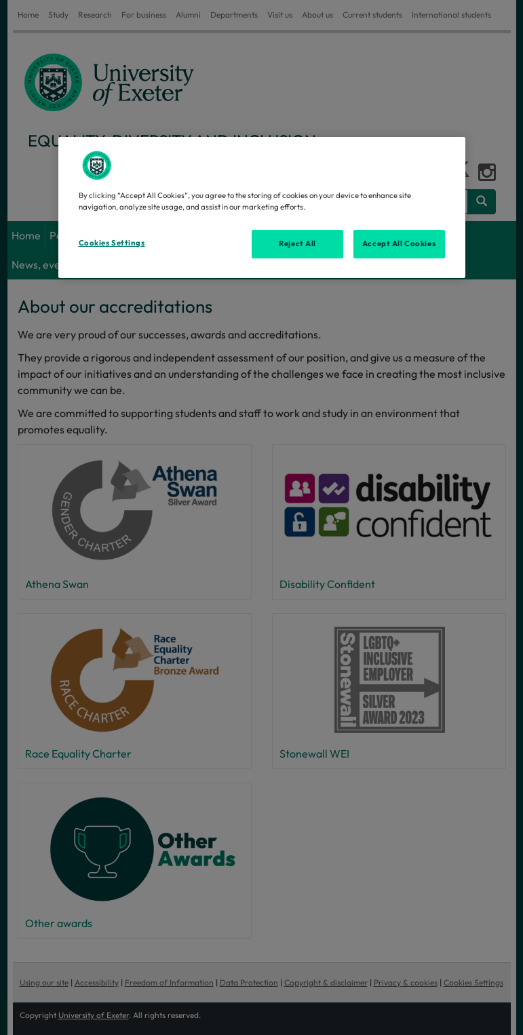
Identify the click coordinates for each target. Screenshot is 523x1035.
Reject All (297, 243)
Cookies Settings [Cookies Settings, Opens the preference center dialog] (112, 243)
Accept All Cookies (398, 243)
